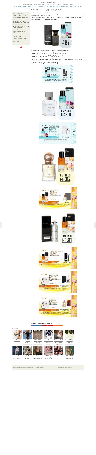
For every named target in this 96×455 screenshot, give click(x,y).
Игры (75, 6)
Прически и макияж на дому (65, 6)
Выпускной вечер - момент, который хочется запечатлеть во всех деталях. (21, 31)
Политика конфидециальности (40, 367)
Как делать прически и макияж (47, 6)
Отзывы (80, 6)
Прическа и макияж (48, 2)
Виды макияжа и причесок (30, 6)
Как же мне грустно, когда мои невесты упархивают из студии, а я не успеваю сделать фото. (21, 23)
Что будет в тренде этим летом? (20, 34)
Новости (20, 6)
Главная (14, 6)
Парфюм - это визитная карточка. (20, 15)
